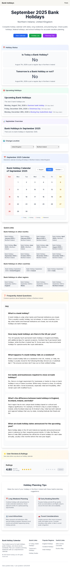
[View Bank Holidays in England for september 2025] (11, 284)
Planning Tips (50, 36)
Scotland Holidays (47, 546)
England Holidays (47, 543)
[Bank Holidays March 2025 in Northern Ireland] (43, 238)
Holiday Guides (33, 553)
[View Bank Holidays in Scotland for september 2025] (43, 284)
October (59, 169)
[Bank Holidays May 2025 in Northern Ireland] (11, 247)
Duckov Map (60, 548)
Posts (66, 3)
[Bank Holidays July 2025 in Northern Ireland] (43, 247)
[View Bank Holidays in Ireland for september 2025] (35, 270)
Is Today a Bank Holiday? (34, 544)
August (40, 169)
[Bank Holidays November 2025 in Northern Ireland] (43, 256)
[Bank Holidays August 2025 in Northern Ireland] (58, 247)
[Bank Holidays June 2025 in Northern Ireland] (27, 247)
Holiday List (35, 36)
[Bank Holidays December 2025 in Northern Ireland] (58, 256)
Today (49, 169)
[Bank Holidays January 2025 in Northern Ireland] (11, 238)
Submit (61, 469)
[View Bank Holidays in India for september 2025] (56, 270)
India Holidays (46, 549)
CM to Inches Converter (60, 544)
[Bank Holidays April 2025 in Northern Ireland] (58, 238)
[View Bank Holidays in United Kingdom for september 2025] (14, 270)
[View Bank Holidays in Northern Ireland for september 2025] (58, 284)
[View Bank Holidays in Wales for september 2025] (27, 284)
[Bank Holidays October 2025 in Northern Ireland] (27, 256)
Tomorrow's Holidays (32, 549)
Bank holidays (8, 3)
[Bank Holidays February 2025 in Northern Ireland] (27, 238)
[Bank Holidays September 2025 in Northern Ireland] (11, 256)
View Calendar (21, 36)
